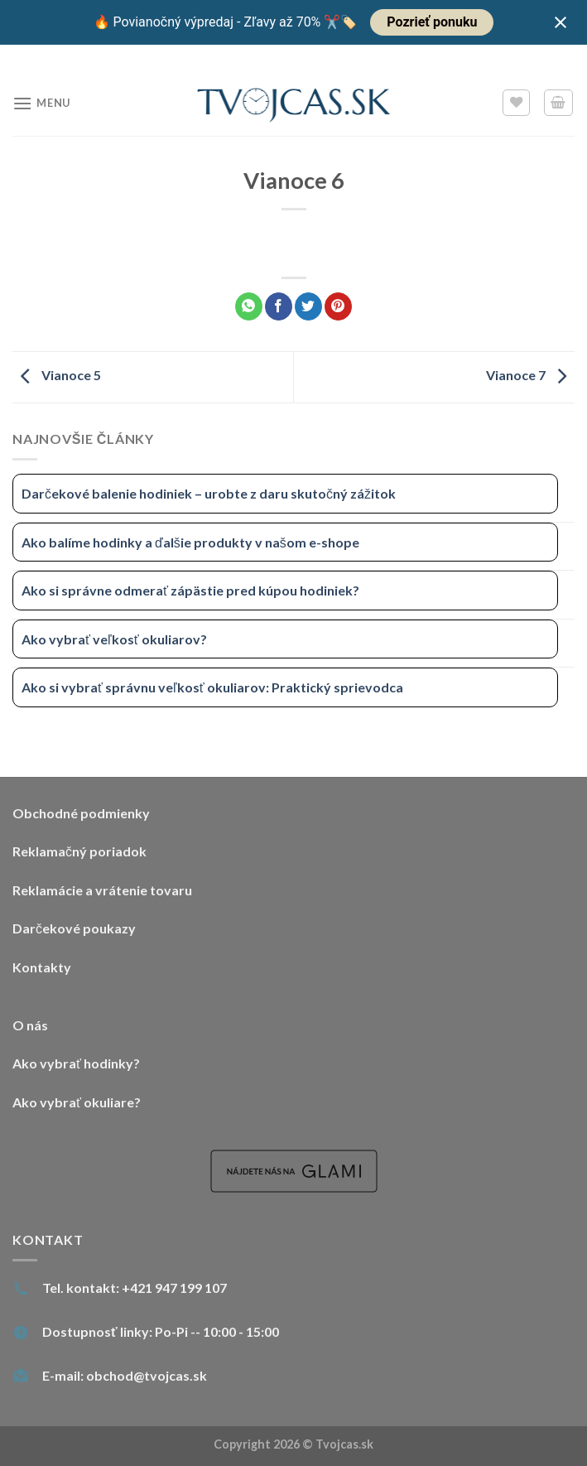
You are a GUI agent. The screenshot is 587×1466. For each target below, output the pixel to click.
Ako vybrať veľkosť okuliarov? (114, 639)
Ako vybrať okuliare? (76, 1102)
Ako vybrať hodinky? (76, 1063)
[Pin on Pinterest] (338, 306)
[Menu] (41, 103)
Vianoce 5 (56, 375)
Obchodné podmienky (81, 813)
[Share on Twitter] (308, 306)
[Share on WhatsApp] (248, 306)
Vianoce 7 (530, 375)
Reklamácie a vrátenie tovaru (102, 890)
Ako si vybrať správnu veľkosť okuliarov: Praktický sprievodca (212, 687)
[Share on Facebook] (278, 306)
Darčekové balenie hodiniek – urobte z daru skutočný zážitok (209, 493)
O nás (30, 1025)
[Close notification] (560, 22)
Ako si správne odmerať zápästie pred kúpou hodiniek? (190, 590)
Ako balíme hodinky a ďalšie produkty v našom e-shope (190, 542)
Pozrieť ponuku (432, 22)
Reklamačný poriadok (79, 851)
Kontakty (41, 967)
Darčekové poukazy (74, 928)
